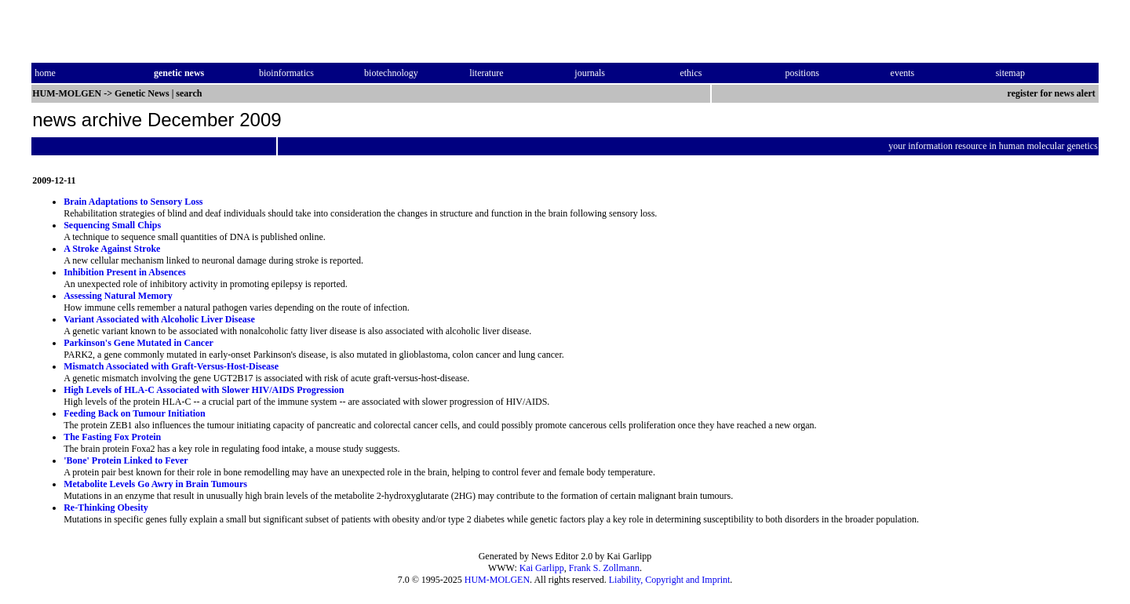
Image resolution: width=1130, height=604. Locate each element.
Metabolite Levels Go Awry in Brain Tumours (155, 483)
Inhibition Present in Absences (124, 272)
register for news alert (1053, 93)
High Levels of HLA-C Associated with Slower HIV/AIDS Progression (204, 389)
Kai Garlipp (541, 567)
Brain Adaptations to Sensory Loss (133, 201)
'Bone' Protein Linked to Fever (126, 460)
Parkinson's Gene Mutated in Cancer (138, 342)
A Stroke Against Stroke (112, 248)
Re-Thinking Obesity (106, 507)
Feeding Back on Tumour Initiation (135, 413)
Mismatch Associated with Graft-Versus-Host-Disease (171, 366)
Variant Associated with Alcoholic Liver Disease (159, 319)
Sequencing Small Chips (112, 225)
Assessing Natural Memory (118, 295)
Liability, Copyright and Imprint (670, 579)
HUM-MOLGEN (497, 579)
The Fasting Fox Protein (112, 436)
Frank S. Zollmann (604, 567)
